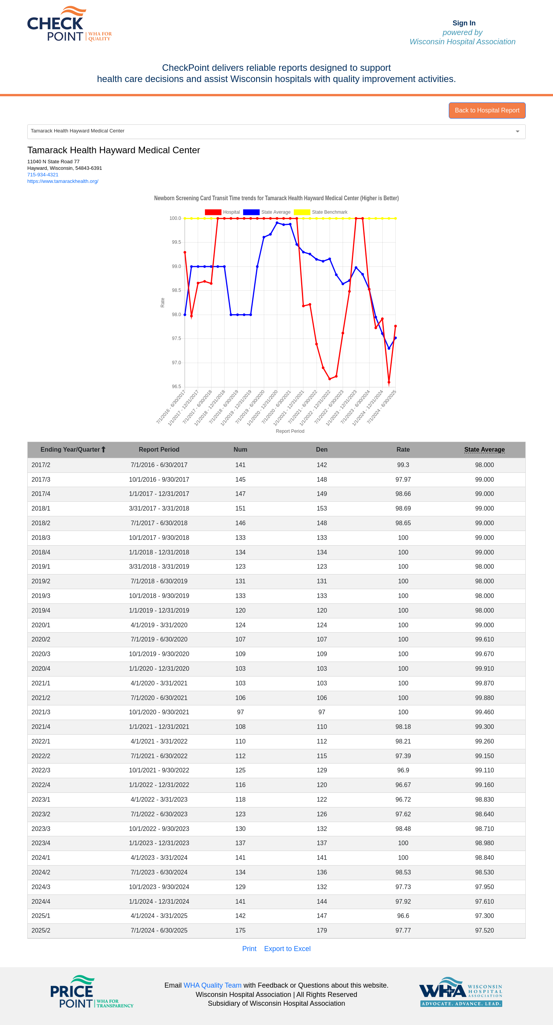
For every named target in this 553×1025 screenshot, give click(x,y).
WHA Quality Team (213, 985)
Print (249, 949)
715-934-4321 (42, 175)
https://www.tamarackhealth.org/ (62, 181)
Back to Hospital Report (487, 110)
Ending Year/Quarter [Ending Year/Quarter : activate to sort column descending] (73, 449)
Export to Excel (287, 949)
